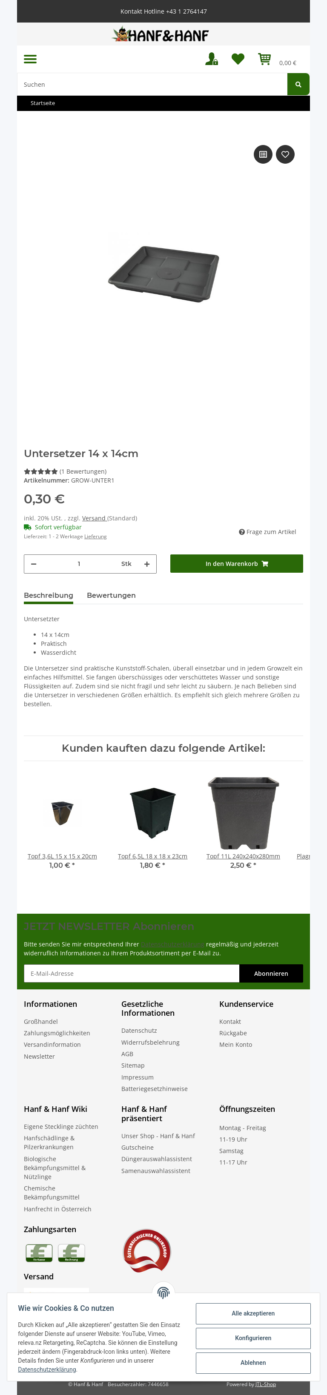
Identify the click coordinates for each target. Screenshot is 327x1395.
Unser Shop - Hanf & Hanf (158, 1136)
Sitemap (133, 1065)
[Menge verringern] (33, 564)
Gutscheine (137, 1147)
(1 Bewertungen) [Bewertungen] (65, 471)
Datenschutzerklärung (172, 944)
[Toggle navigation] (30, 59)
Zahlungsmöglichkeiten (57, 1033)
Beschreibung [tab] (48, 595)
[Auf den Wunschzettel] (285, 154)
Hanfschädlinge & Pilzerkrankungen (49, 1142)
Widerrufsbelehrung (150, 1042)
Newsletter (39, 1056)
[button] (211, 59)
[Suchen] (152, 84)
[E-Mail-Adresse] (132, 973)
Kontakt (230, 1021)
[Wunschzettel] (238, 59)
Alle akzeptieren (250, 1313)
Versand (94, 518)
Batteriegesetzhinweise (154, 1089)
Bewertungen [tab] (111, 595)
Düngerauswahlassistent (156, 1159)
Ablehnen (250, 1362)
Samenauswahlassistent (155, 1171)
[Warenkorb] (277, 59)
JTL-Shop (265, 1384)
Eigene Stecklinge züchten (61, 1126)
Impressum (137, 1077)
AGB (127, 1054)
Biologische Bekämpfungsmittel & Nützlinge (55, 1168)
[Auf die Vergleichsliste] (263, 154)
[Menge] (79, 564)
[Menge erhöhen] (147, 564)
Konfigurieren (250, 1338)
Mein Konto (235, 1044)
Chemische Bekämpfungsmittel (52, 1192)
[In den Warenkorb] (236, 563)
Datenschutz (139, 1030)
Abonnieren (271, 973)
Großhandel (41, 1021)
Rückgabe (233, 1033)
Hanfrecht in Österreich (58, 1209)
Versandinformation (52, 1044)
